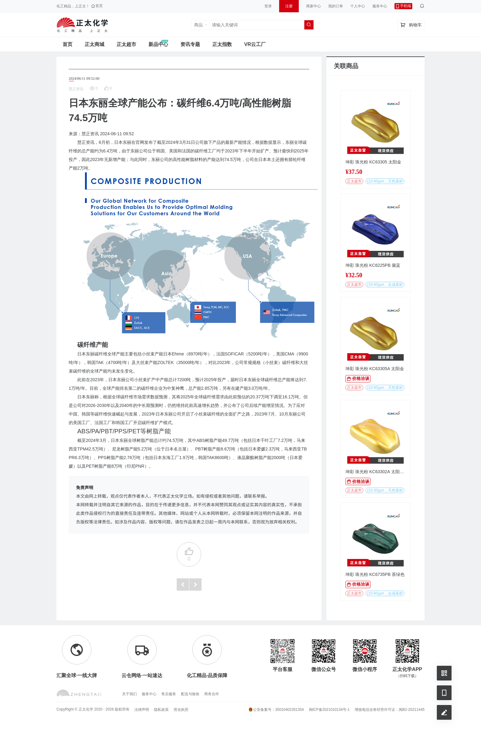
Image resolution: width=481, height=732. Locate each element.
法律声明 (141, 709)
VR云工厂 (255, 44)
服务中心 (379, 6)
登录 (268, 6)
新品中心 (158, 44)
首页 (67, 44)
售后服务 (168, 694)
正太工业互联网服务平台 (82, 24)
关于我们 (129, 694)
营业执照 (181, 709)
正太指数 (222, 44)
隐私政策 (161, 709)
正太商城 (94, 44)
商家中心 (313, 6)
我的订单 (335, 6)
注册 (289, 6)
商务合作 (211, 694)
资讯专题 (190, 44)
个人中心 (357, 6)
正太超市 (126, 44)
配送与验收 (190, 694)
